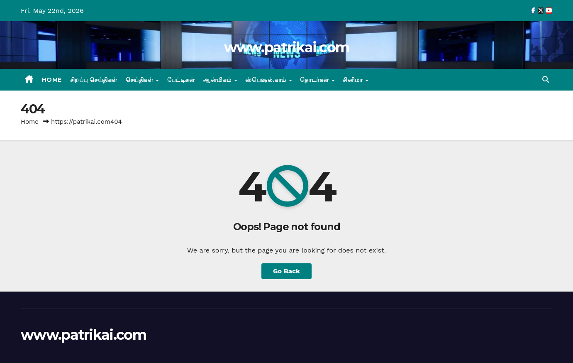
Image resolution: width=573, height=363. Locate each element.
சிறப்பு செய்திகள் (93, 79)
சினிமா (353, 79)
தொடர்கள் (315, 79)
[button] (545, 79)
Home (52, 79)
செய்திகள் (140, 79)
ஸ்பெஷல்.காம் (266, 79)
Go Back (286, 271)
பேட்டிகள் (181, 79)
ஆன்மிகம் (218, 79)
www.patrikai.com (286, 47)
